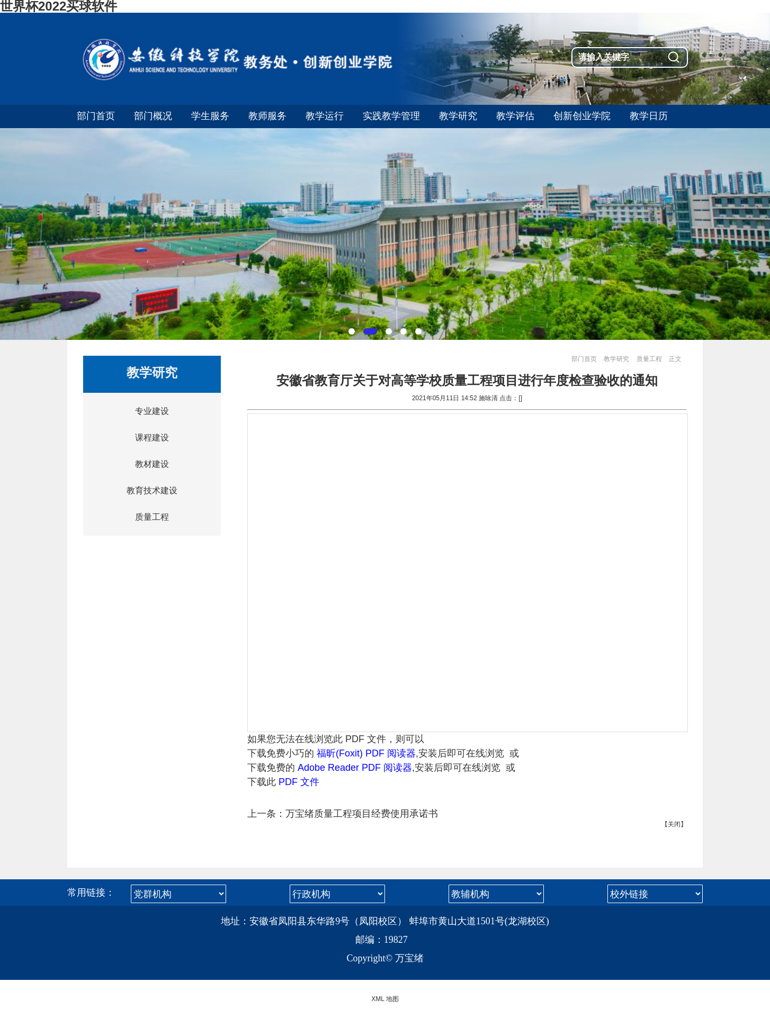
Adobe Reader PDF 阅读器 (355, 767)
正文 (675, 359)
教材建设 (152, 464)
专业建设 (152, 411)
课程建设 (152, 437)
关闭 (674, 824)
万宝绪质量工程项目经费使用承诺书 (361, 813)
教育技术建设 (152, 490)
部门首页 (584, 359)
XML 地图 (385, 999)
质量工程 (152, 516)
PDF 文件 (299, 782)
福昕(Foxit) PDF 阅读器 (366, 753)
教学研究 (616, 359)
